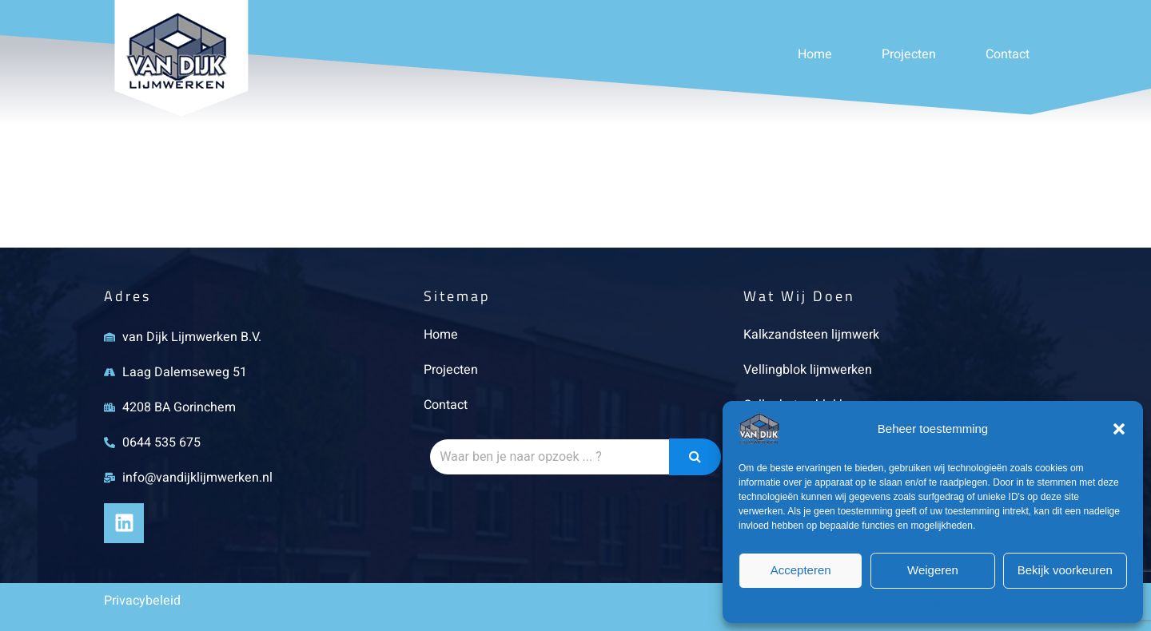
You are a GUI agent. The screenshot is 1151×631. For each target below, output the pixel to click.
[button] (1119, 429)
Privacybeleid (932, 604)
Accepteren (801, 570)
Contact (1008, 54)
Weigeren (932, 570)
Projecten (909, 54)
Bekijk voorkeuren (1065, 570)
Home (815, 54)
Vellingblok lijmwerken (807, 369)
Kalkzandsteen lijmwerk (811, 334)
